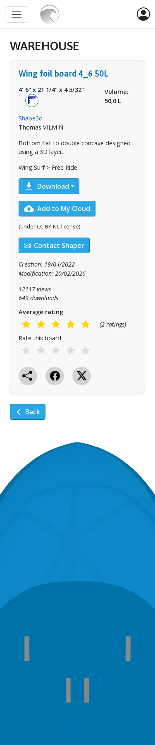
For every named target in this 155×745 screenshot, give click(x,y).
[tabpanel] (77, 235)
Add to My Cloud (57, 209)
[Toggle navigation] (16, 14)
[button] (143, 14)
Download (46, 186)
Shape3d (31, 118)
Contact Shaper (54, 245)
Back (27, 412)
